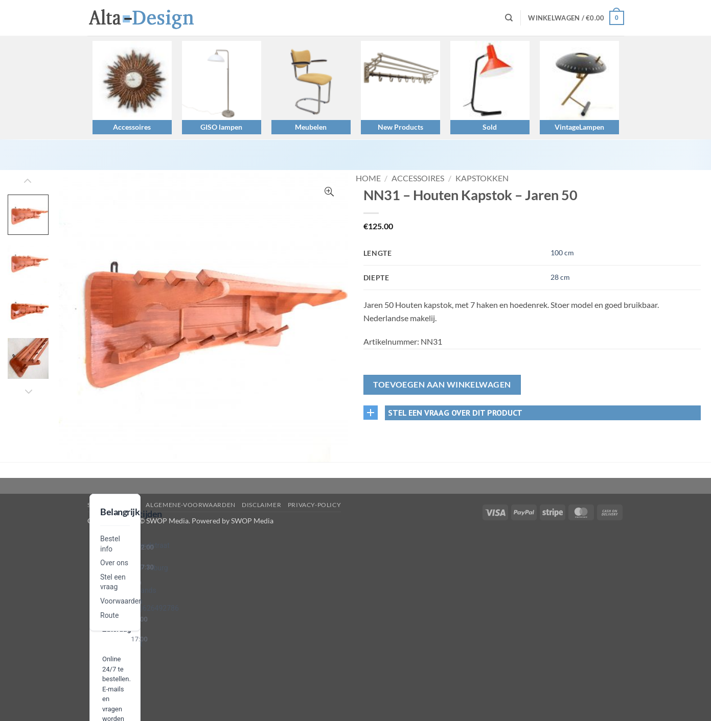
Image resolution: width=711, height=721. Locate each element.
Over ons (114, 563)
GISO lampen (221, 127)
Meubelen (311, 127)
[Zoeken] (509, 18)
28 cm (560, 277)
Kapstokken (482, 178)
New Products (400, 127)
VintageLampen (579, 127)
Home (368, 178)
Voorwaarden (121, 601)
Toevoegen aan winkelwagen (442, 384)
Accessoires (132, 127)
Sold (490, 127)
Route (109, 615)
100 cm (562, 252)
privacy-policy (314, 505)
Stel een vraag (113, 505)
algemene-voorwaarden (190, 505)
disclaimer (261, 505)
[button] (576, 18)
